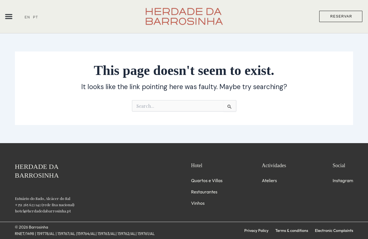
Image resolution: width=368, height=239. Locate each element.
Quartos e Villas (207, 180)
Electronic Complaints (334, 230)
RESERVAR (341, 16)
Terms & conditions (291, 230)
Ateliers (269, 180)
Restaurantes (204, 192)
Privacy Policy (256, 230)
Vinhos (198, 203)
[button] (9, 16)
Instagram (342, 180)
